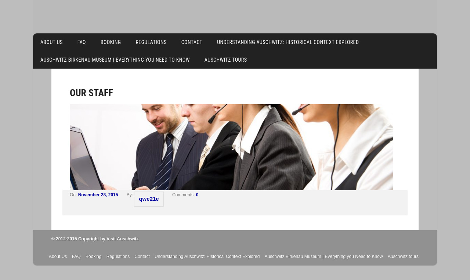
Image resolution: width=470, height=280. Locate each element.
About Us (51, 42)
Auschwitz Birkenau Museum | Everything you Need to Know (115, 60)
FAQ (81, 42)
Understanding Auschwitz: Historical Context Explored (288, 42)
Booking (111, 42)
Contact (192, 42)
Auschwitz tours (226, 60)
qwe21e (149, 199)
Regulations (150, 42)
